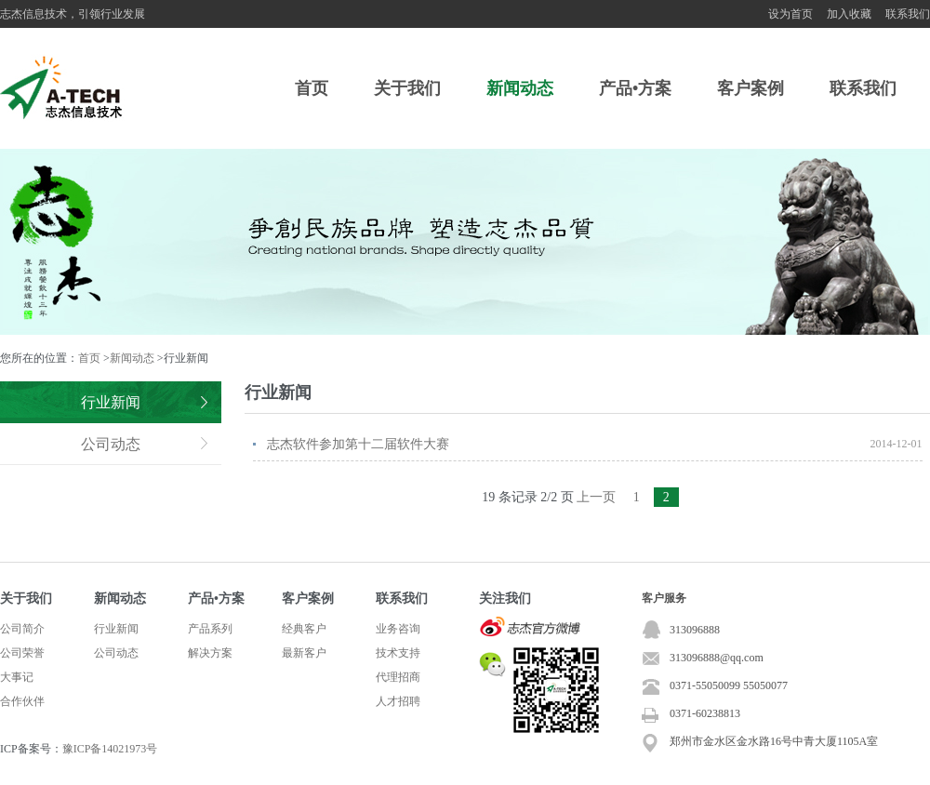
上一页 (596, 497)
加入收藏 (849, 13)
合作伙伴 (22, 701)
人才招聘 (398, 701)
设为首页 (790, 13)
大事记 (16, 677)
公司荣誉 (22, 652)
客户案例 (750, 88)
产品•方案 (635, 88)
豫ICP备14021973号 (110, 748)
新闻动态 (519, 88)
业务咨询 (398, 628)
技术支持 (398, 652)
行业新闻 (110, 402)
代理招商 (398, 677)
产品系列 (210, 628)
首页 (311, 88)
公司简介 (22, 628)
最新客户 (304, 652)
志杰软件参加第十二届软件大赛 (358, 444)
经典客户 (304, 628)
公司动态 (110, 444)
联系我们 (907, 13)
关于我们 (407, 88)
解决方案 (210, 652)
